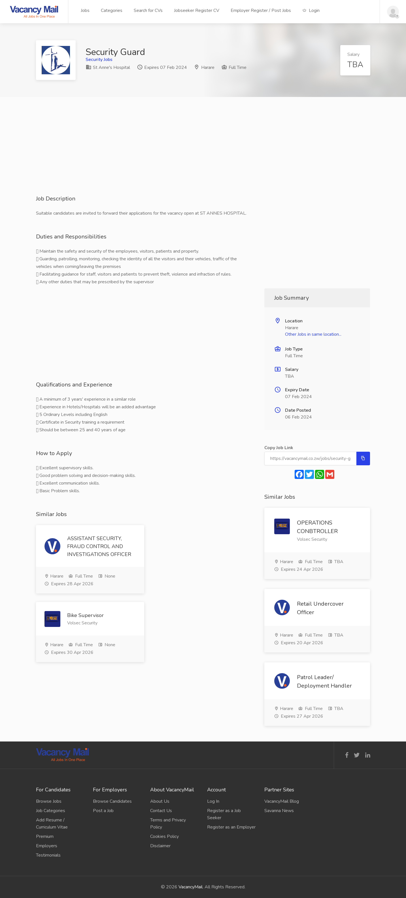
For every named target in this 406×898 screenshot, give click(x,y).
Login (311, 10)
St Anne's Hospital (108, 67)
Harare (207, 67)
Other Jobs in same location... (313, 334)
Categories (111, 10)
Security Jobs (99, 59)
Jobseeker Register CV (196, 10)
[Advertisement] (203, 155)
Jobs (85, 10)
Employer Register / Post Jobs (261, 10)
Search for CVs (148, 10)
